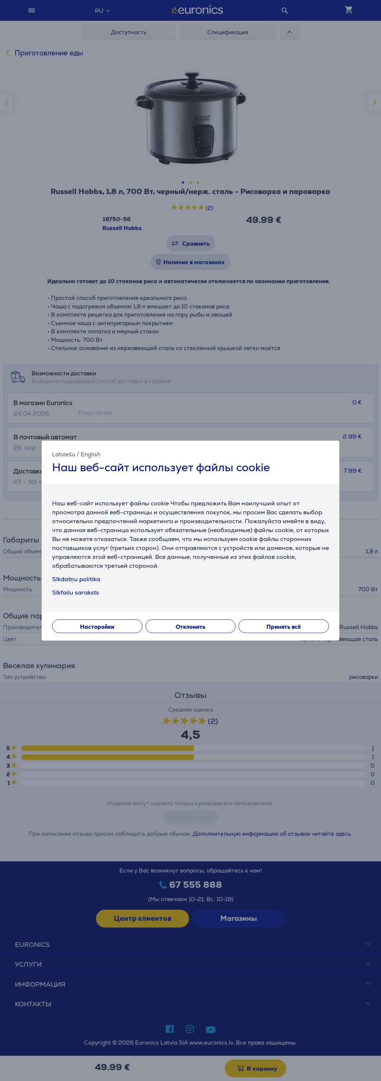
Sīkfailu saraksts (75, 592)
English (90, 453)
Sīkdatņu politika (76, 579)
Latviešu (63, 453)
